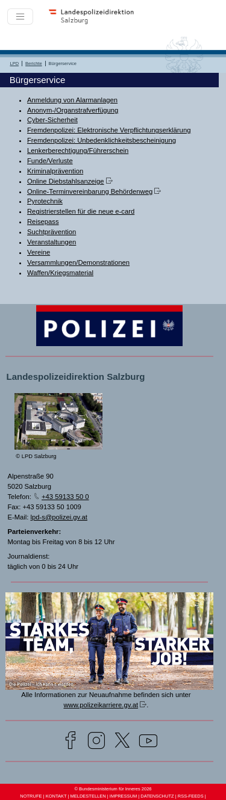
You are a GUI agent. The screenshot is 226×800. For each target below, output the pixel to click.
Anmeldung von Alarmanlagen (72, 100)
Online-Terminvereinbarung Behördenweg (89, 191)
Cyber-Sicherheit (52, 119)
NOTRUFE (31, 796)
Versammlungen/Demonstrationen (78, 262)
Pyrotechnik (45, 201)
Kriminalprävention (55, 171)
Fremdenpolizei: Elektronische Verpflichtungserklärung (108, 130)
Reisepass (43, 221)
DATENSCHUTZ (157, 796)
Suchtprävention (51, 231)
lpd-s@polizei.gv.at (59, 517)
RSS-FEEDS (191, 796)
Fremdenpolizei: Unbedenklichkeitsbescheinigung (101, 140)
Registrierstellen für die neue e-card (80, 211)
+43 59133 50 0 (65, 496)
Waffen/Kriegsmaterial (60, 272)
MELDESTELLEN (87, 796)
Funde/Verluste (50, 160)
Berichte (33, 63)
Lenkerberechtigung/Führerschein (77, 150)
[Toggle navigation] (20, 16)
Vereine (38, 252)
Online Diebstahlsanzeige (65, 181)
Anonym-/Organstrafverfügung (72, 110)
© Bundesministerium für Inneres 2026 (112, 789)
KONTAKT (56, 796)
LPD (14, 63)
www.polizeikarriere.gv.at (100, 705)
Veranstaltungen (51, 242)
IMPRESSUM (123, 796)
